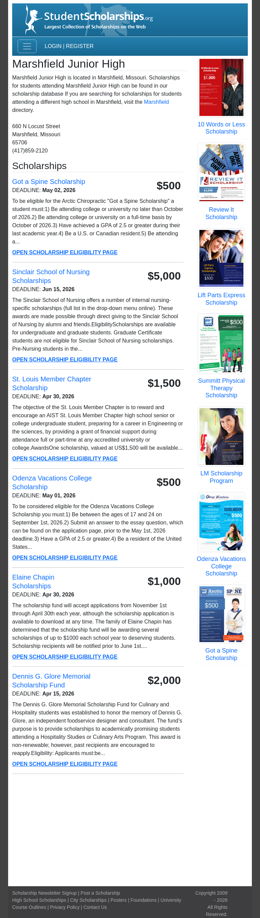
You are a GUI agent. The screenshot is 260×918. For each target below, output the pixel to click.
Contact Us (95, 907)
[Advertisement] (130, 830)
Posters (119, 900)
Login (53, 46)
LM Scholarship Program (221, 477)
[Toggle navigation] (27, 46)
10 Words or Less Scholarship (221, 128)
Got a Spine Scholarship (221, 654)
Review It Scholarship (221, 213)
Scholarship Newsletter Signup (44, 893)
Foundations (143, 900)
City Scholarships (88, 900)
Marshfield (156, 102)
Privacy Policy (65, 907)
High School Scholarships (39, 900)
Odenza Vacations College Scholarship (221, 566)
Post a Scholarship (100, 893)
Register (80, 46)
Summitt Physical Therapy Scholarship (221, 388)
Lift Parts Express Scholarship (221, 299)
